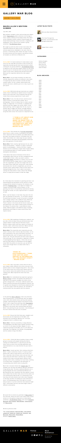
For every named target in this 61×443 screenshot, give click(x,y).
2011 (40, 102)
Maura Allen (28, 395)
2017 (40, 93)
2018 (40, 91)
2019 (40, 89)
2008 (40, 107)
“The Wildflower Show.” (27, 66)
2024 (40, 82)
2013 (40, 99)
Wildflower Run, (12, 185)
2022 (40, 85)
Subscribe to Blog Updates (12, 18)
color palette (27, 411)
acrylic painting (10, 411)
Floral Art (25, 413)
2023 (40, 83)
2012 (40, 101)
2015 (40, 96)
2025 (40, 80)
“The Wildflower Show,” (15, 399)
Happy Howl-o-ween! (45, 47)
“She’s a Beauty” (15, 296)
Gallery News (12, 416)
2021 (40, 86)
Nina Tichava (12, 401)
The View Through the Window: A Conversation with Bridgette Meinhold (47, 40)
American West (19, 411)
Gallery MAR (23, 4)
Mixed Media (19, 414)
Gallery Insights (43, 61)
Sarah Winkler (20, 401)
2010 (40, 104)
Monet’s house (7, 278)
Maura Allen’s (11, 36)
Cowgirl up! (19, 413)
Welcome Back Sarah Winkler (47, 32)
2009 (40, 105)
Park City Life (42, 64)
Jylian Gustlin (28, 401)
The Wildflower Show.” (15, 44)
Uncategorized (43, 65)
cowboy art (6, 413)
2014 (40, 97)
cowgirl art (12, 413)
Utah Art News (43, 67)
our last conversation (27, 131)
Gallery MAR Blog (18, 13)
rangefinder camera (8, 159)
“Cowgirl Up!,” (24, 365)
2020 (40, 88)
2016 (40, 94)
